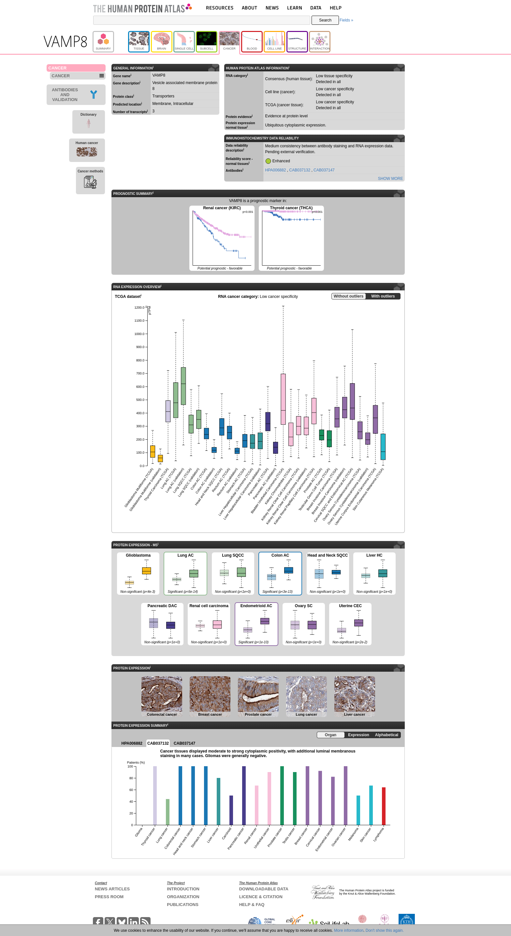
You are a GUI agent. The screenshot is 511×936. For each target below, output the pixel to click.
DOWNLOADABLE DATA (263, 888)
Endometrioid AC (256, 625)
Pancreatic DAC (162, 624)
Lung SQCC (233, 574)
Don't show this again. (385, 930)
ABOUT (249, 7)
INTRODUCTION (183, 888)
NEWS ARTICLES (112, 888)
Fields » (346, 20)
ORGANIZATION (183, 896)
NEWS (272, 7)
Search (325, 20)
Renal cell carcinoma (209, 624)
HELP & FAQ (252, 904)
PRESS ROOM (109, 896)
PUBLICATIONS (182, 904)
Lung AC (185, 574)
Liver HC (374, 574)
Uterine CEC (350, 624)
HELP (336, 7)
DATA (315, 7)
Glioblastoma (138, 574)
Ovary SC (304, 624)
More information (348, 930)
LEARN (294, 7)
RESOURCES (220, 7)
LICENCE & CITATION (261, 896)
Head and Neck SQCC (328, 574)
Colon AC (279, 574)
